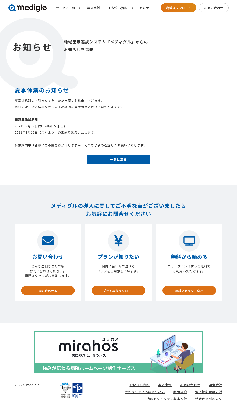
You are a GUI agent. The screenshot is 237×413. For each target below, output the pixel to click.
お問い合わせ (213, 8)
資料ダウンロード (178, 8)
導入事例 (93, 8)
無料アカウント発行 (189, 292)
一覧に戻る (118, 160)
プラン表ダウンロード (118, 292)
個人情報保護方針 (208, 394)
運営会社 (215, 387)
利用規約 (180, 394)
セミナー (146, 8)
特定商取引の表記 (208, 401)
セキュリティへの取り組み (145, 394)
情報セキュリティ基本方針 (167, 401)
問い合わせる (48, 292)
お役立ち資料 (139, 387)
